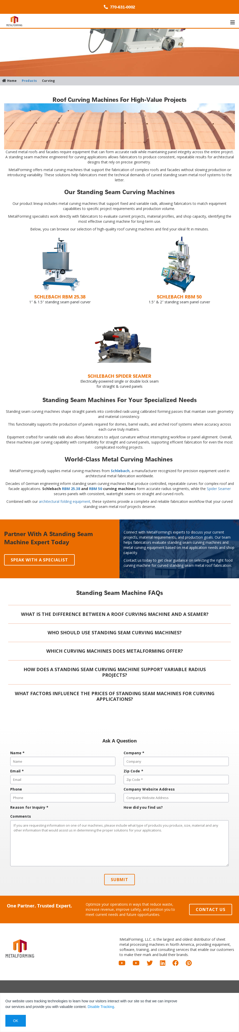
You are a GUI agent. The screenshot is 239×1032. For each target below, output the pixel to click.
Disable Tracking (101, 1007)
